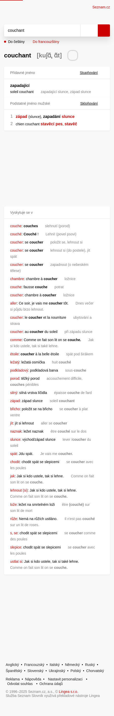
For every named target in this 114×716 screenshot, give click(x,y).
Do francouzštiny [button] (46, 42)
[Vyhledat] (36, 30)
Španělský (14, 671)
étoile (14, 354)
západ (21, 116)
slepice (15, 547)
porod (14, 378)
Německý (72, 665)
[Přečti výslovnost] (73, 55)
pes (59, 124)
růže (13, 519)
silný (13, 393)
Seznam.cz (101, 7)
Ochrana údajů (51, 684)
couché (16, 234)
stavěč (71, 124)
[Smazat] (74, 30)
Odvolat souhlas (20, 684)
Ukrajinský (57, 671)
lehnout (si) (19, 490)
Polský (75, 671)
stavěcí (47, 124)
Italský (55, 665)
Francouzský (34, 665)
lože (13, 504)
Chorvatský (95, 671)
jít (11, 423)
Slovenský (35, 671)
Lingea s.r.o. (68, 692)
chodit (15, 462)
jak (12, 476)
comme (16, 340)
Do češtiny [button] (16, 42)
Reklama (13, 679)
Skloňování (92, 103)
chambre (17, 279)
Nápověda (33, 679)
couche (16, 226)
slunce (68, 116)
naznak (16, 431)
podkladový (19, 370)
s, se (14, 533)
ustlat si (16, 561)
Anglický (12, 665)
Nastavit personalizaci (65, 679)
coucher (16, 242)
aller (13, 303)
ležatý (15, 362)
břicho (15, 409)
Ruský (90, 665)
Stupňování (92, 73)
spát (13, 454)
